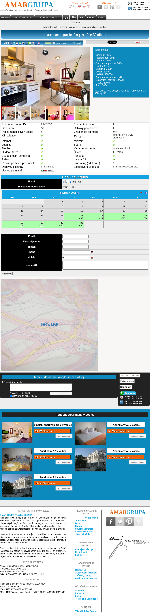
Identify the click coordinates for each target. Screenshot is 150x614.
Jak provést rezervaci (129, 375)
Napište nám (125, 387)
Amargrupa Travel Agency (16, 515)
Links (78, 596)
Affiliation (80, 590)
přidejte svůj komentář (41, 387)
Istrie (77, 523)
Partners (79, 593)
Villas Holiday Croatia (86, 611)
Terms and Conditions (86, 599)
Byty (66, 17)
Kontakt (101, 17)
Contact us (80, 570)
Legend (141, 192)
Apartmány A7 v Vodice (52, 451)
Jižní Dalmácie (82, 534)
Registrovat (81, 552)
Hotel (81, 17)
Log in (78, 555)
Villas (73, 17)
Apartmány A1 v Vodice (52, 477)
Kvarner (79, 526)
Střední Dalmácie (84, 531)
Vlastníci (90, 17)
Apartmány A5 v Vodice (126, 425)
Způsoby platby (127, 381)
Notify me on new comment (24, 396)
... (70, 186)
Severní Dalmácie (84, 529)
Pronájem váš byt (84, 549)
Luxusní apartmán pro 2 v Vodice (53, 425)
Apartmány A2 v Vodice (126, 451)
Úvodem (5, 17)
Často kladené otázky (86, 578)
